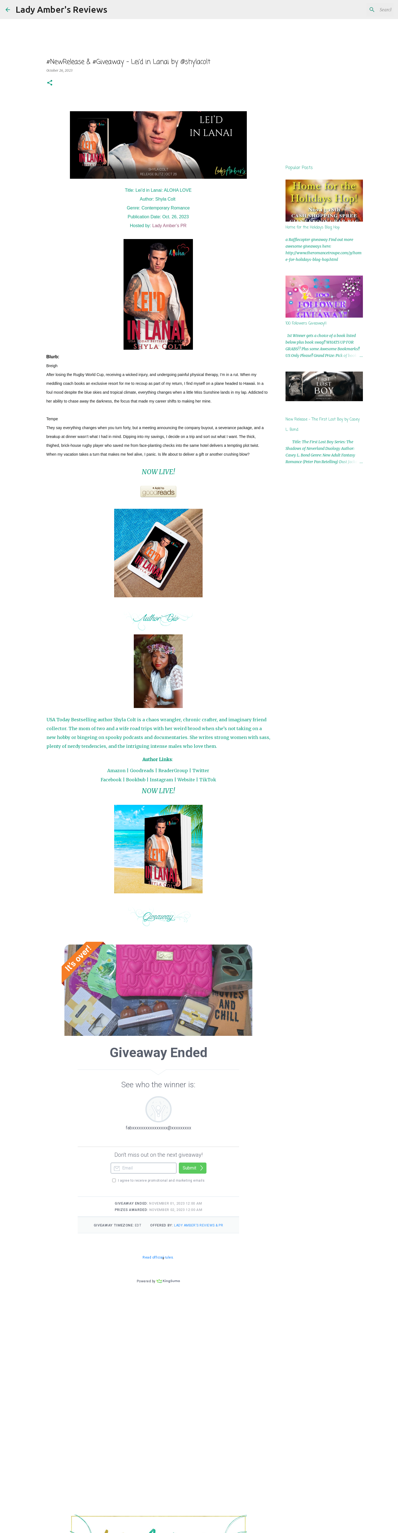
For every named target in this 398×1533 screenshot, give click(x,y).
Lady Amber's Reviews (61, 9)
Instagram (161, 779)
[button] (49, 83)
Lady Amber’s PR (169, 225)
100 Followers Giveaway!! (306, 323)
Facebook (111, 779)
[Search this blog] (365, 9)
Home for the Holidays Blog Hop (313, 227)
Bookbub (135, 779)
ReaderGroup (173, 770)
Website (186, 779)
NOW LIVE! (158, 472)
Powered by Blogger (199, 1525)
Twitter (200, 770)
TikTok (207, 779)
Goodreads (142, 770)
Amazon (116, 770)
